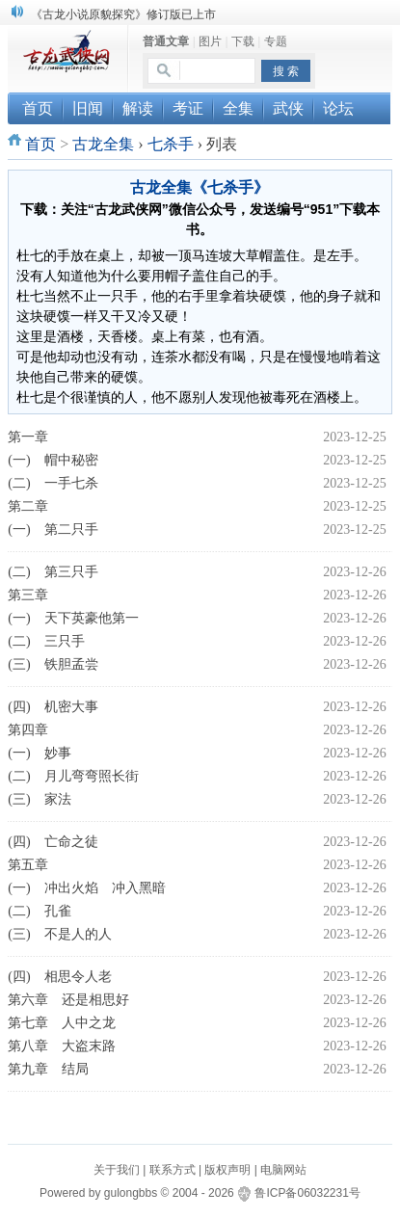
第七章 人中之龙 (62, 1023)
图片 (210, 41)
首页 (40, 144)
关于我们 (116, 1170)
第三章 (28, 595)
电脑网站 (283, 1170)
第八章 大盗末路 (62, 1046)
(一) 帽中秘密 (52, 460)
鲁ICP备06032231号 (307, 1193)
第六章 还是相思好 (68, 1000)
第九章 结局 (48, 1069)
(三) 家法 (39, 799)
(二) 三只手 (46, 641)
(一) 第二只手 (52, 529)
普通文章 (166, 41)
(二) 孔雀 (39, 911)
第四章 (28, 730)
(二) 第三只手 (52, 572)
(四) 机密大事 (52, 707)
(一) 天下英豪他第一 (73, 618)
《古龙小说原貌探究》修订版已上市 (123, 14)
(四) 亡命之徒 (52, 841)
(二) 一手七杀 (52, 483)
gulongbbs (130, 1193)
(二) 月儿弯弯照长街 (73, 776)
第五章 (28, 865)
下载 (242, 41)
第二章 (28, 506)
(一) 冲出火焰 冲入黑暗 (86, 888)
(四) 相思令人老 (59, 976)
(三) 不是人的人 (59, 934)
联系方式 (172, 1170)
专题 (275, 41)
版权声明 (227, 1170)
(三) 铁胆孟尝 (52, 664)
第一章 (28, 437)
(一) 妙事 (39, 753)
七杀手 (170, 144)
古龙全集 (103, 144)
